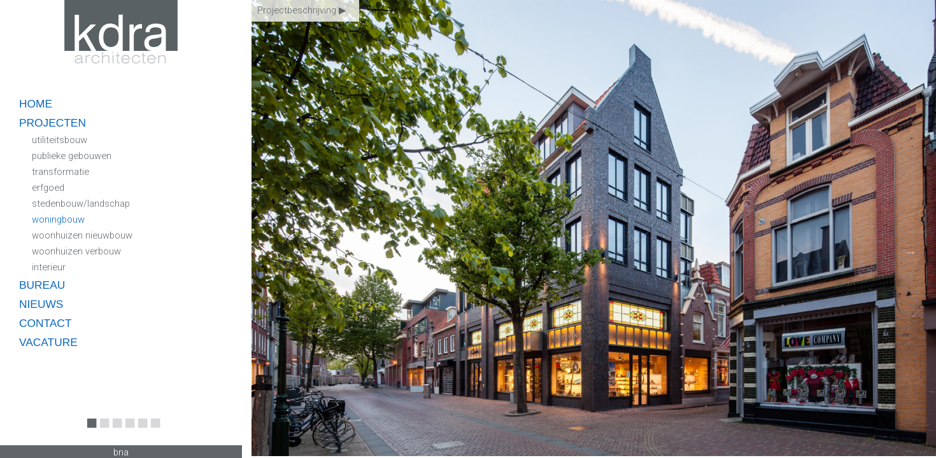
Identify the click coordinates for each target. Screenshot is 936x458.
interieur (49, 267)
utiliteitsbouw (59, 140)
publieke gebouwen (71, 156)
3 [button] (114, 432)
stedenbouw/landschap (81, 203)
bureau (42, 285)
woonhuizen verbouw (76, 251)
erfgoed (48, 187)
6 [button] (153, 432)
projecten (52, 122)
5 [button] (140, 432)
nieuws (41, 304)
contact (45, 323)
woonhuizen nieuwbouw (82, 235)
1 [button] (89, 432)
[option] (594, 229)
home (35, 103)
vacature (48, 342)
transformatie (60, 171)
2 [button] (102, 432)
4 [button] (127, 432)
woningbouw (58, 219)
